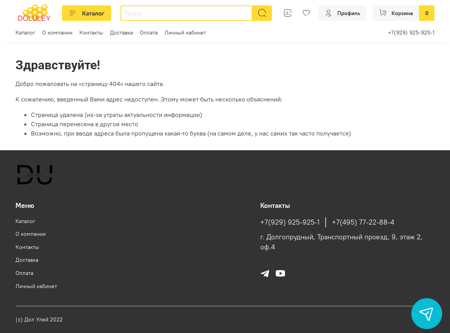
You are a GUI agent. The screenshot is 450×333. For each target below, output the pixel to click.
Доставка (121, 32)
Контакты (91, 32)
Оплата (149, 32)
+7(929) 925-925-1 (411, 32)
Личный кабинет (185, 32)
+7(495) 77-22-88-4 (363, 222)
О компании (57, 32)
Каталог (87, 13)
